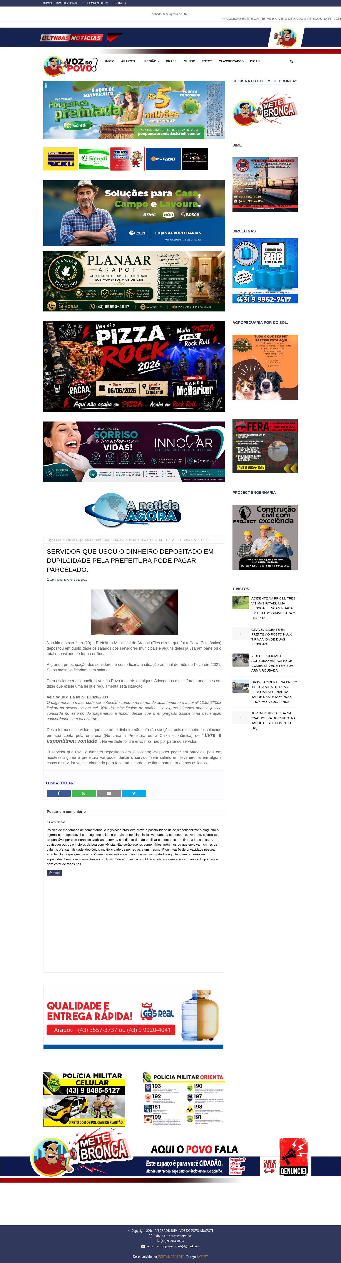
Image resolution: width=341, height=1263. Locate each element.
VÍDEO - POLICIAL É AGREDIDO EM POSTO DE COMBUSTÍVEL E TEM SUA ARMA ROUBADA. (272, 663)
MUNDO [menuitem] (189, 61)
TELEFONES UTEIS (95, 3)
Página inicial (54, 540)
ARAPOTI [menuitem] (128, 61)
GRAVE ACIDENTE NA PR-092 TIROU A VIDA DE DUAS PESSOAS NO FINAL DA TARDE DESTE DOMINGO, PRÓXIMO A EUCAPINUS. (274, 691)
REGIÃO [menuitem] (150, 61)
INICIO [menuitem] (110, 61)
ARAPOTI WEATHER (170, 1203)
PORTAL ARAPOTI (171, 1257)
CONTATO (119, 3)
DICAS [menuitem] (255, 61)
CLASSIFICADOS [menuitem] (231, 61)
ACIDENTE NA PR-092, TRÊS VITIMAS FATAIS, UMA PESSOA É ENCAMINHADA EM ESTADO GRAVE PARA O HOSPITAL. (273, 608)
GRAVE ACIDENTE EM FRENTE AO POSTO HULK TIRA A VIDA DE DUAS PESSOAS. (271, 637)
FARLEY (202, 1257)
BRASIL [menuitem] (171, 61)
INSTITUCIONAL (67, 3)
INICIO (47, 3)
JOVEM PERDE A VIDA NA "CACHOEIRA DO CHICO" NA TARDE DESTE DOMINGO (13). (273, 720)
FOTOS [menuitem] (207, 61)
